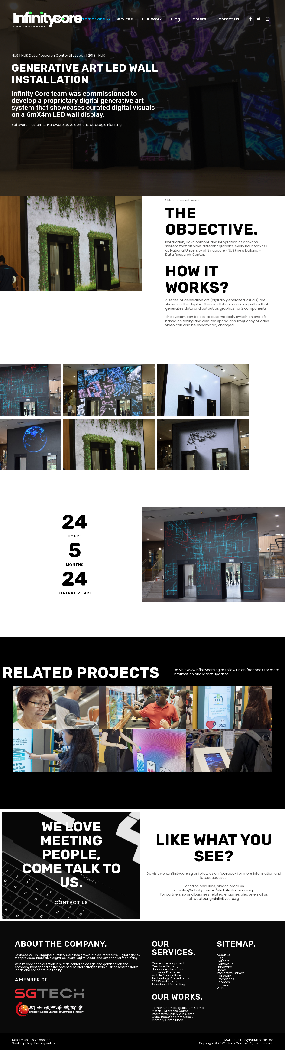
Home (221, 970)
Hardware (224, 967)
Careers (223, 961)
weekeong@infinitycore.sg (216, 898)
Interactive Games (231, 973)
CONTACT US (71, 902)
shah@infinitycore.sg (235, 890)
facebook (254, 669)
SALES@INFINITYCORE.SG (255, 1040)
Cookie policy (22, 1043)
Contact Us (225, 964)
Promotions (225, 979)
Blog (220, 958)
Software (223, 985)
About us (223, 955)
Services (223, 982)
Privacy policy (44, 1043)
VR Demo (224, 988)
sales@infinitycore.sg (196, 890)
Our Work (224, 976)
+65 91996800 (40, 1040)
